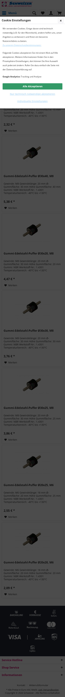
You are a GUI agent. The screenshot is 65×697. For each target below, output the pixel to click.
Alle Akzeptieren (32, 86)
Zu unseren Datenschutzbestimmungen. (22, 45)
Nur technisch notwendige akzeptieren (32, 94)
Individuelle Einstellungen (32, 101)
